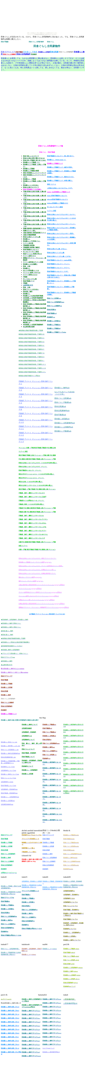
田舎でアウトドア (8, 52)
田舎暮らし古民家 (44, 52)
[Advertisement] (10, 106)
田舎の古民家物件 (23, 54)
